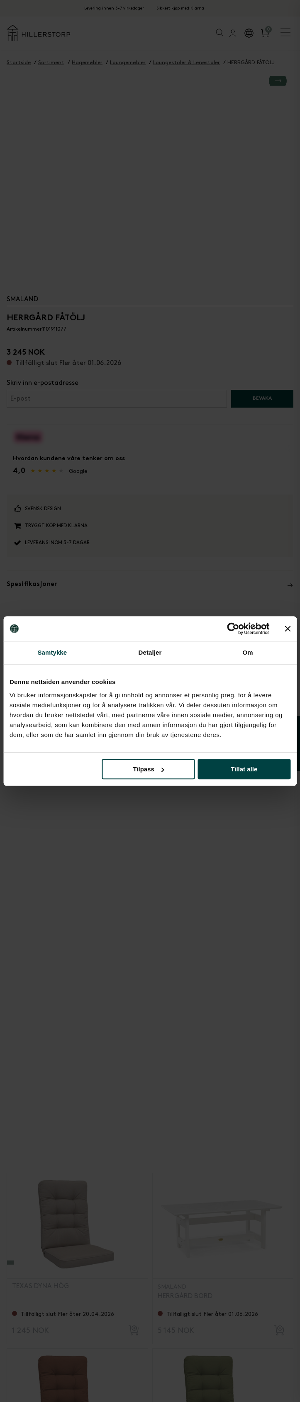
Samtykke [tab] (52, 652)
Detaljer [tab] (150, 652)
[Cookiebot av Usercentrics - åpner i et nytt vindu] (233, 628)
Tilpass (148, 769)
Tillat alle (244, 769)
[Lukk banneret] (287, 628)
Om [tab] (248, 652)
